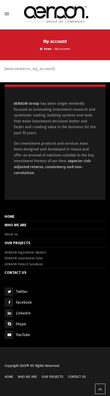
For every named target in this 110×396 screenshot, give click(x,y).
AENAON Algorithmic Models (25, 253)
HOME (10, 216)
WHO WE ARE (16, 225)
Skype (21, 324)
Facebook (24, 302)
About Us (11, 234)
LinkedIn (23, 313)
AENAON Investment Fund (23, 258)
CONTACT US (16, 272)
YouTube (23, 335)
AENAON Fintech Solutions (24, 264)
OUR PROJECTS (17, 243)
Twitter (22, 291)
